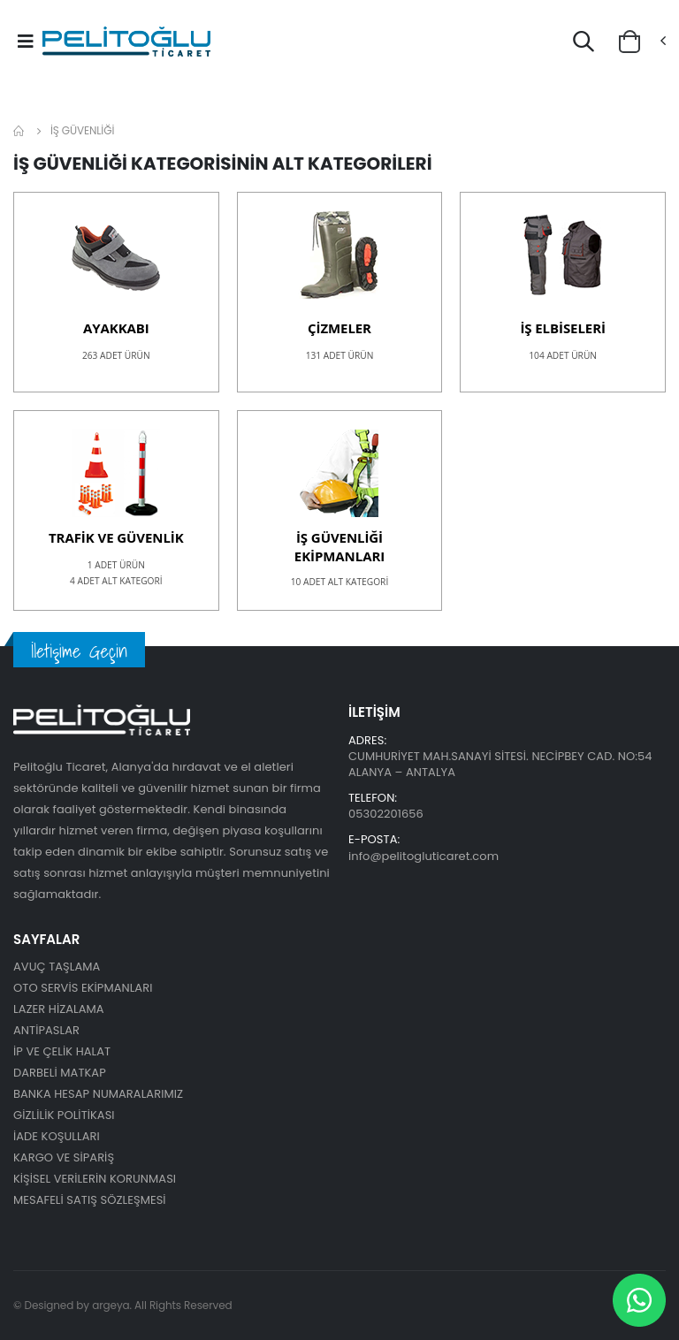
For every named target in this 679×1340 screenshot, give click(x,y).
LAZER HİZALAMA (58, 1009)
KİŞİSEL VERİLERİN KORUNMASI (94, 1178)
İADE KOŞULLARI (56, 1136)
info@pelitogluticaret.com (423, 856)
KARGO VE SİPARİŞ (63, 1157)
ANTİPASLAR (46, 1030)
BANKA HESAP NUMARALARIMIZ (98, 1093)
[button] (583, 44)
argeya (110, 1305)
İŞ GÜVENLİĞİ (82, 130)
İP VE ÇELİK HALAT (62, 1051)
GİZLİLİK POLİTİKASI (64, 1115)
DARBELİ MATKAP (59, 1072)
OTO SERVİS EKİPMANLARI (82, 987)
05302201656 (385, 813)
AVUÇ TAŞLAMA (56, 966)
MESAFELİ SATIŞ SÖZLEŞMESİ (89, 1200)
